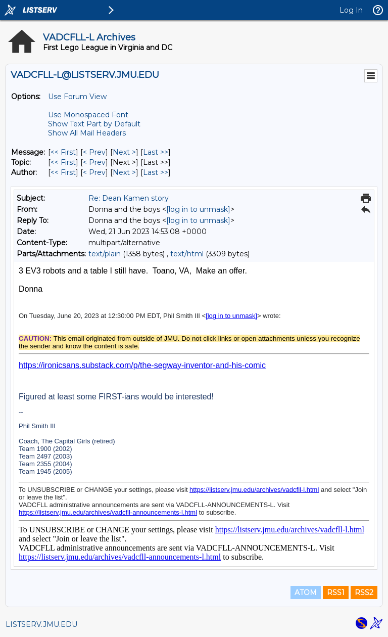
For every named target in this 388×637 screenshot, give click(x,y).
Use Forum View (77, 96)
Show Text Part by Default (94, 123)
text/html (187, 253)
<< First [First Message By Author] (63, 172)
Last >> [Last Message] (155, 152)
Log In (351, 10)
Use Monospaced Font (88, 114)
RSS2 (364, 592)
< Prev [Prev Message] (94, 152)
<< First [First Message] (63, 152)
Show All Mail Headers (87, 133)
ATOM (306, 592)
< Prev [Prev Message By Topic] (94, 162)
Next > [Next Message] (124, 152)
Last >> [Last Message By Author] (155, 172)
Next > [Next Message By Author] (124, 172)
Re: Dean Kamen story (128, 198)
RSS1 (336, 592)
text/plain (104, 253)
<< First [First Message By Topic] (63, 162)
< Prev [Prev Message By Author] (94, 172)
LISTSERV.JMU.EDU (41, 624)
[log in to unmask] (198, 209)
